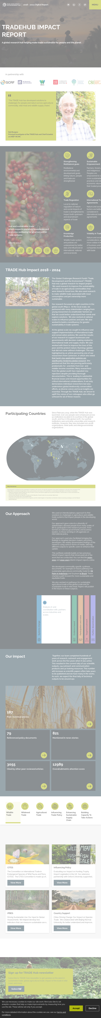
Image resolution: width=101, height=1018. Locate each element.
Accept (76, 1008)
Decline (92, 1008)
